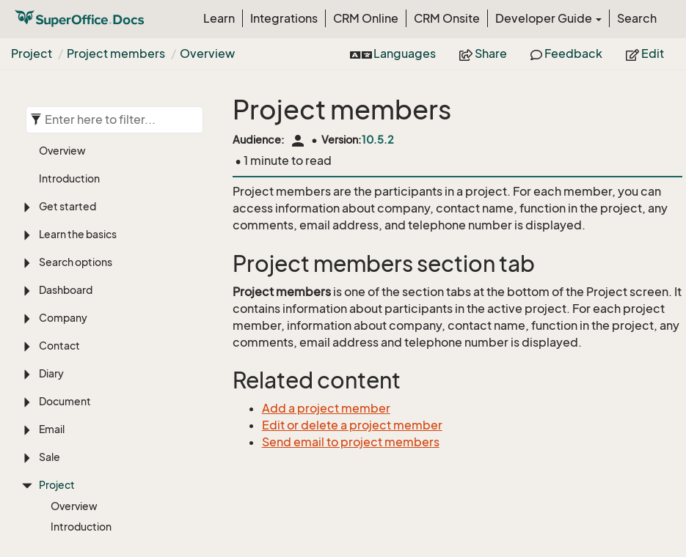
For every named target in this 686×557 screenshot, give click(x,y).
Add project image (95, 400)
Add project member (113, 520)
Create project (87, 379)
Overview (207, 53)
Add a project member (326, 408)
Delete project (86, 461)
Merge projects (88, 441)
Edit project (79, 420)
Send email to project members (350, 442)
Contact (59, 177)
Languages (393, 53)
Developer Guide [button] (548, 18)
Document (65, 233)
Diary (51, 205)
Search (637, 18)
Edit (645, 53)
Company (63, 150)
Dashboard (65, 122)
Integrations (284, 18)
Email (52, 261)
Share (483, 53)
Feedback (566, 53)
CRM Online (365, 18)
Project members (116, 53)
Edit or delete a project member (352, 425)
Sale (49, 289)
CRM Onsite (447, 18)
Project (31, 53)
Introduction (81, 359)
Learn (219, 18)
